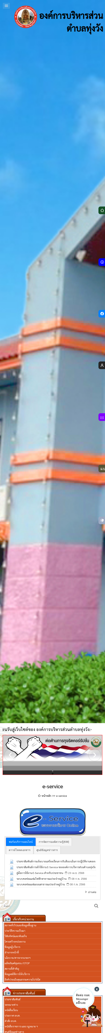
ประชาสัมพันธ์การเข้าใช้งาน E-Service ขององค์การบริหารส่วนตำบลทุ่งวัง (55, 867)
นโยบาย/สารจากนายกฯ (18, 957)
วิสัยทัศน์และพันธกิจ (16, 936)
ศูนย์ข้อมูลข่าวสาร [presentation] (47, 850)
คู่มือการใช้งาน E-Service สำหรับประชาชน (39, 873)
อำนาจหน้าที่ (12, 952)
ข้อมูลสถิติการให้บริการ (17, 974)
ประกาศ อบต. (12, 1015)
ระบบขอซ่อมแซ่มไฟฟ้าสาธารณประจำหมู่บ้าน (41, 878)
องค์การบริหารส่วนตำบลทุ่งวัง (58, 17)
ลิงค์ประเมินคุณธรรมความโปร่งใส (22, 979)
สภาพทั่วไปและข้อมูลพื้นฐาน (20, 925)
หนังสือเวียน (11, 1010)
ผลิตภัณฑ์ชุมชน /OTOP (17, 963)
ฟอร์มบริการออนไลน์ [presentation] (21, 841)
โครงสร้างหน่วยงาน (15, 941)
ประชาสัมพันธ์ (12, 999)
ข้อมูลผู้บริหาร (12, 947)
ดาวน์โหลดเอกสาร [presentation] (20, 850)
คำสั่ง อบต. (11, 1021)
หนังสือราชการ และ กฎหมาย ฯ (21, 1026)
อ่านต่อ (92, 892)
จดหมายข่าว (11, 1004)
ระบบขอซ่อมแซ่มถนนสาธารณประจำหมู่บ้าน (40, 884)
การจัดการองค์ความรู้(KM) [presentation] (54, 841)
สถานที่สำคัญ (12, 968)
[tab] (21, 842)
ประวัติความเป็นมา (15, 930)
